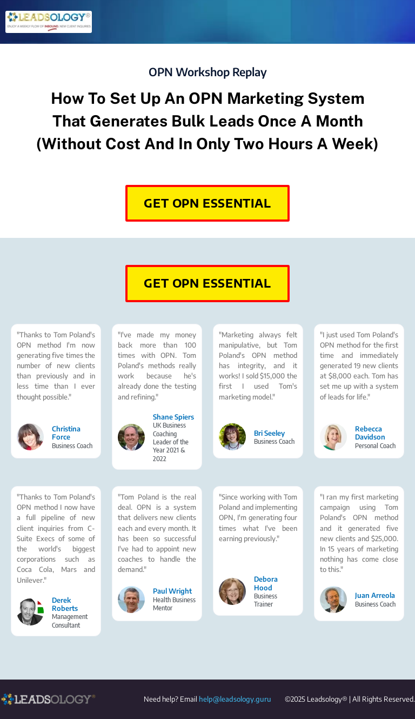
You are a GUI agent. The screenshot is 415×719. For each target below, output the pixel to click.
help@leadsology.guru (235, 699)
